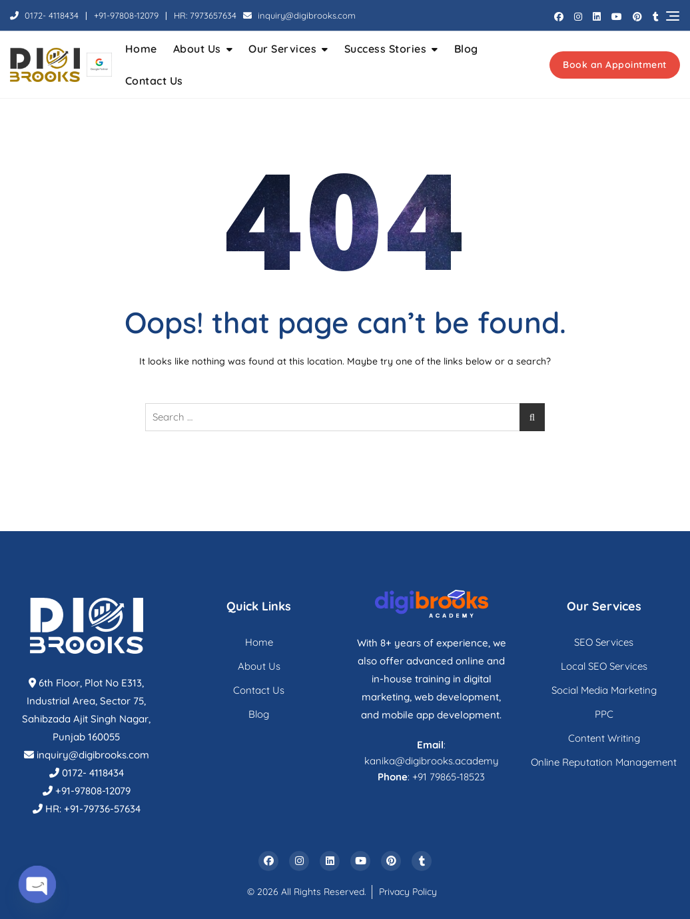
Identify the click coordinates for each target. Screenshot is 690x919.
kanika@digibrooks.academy (431, 760)
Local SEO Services (604, 666)
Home (141, 48)
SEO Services (603, 642)
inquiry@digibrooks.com (299, 15)
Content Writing (604, 738)
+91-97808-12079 (126, 15)
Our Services (282, 48)
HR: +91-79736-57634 (93, 808)
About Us (197, 48)
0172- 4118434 (44, 15)
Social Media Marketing (604, 690)
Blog (466, 48)
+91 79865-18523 (448, 776)
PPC (604, 714)
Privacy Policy (408, 892)
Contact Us (154, 80)
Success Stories (385, 48)
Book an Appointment (615, 65)
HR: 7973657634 (205, 15)
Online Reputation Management (604, 762)
